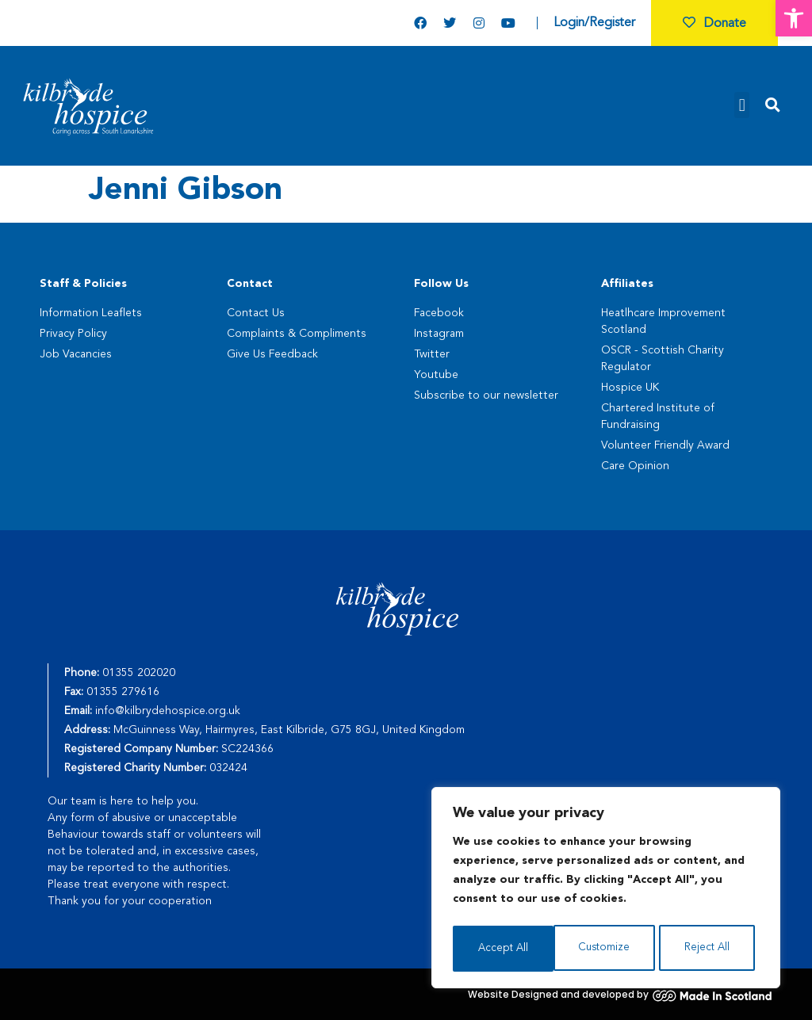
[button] (794, 18)
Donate (714, 23)
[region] (605, 890)
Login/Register (594, 23)
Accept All (709, 948)
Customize (503, 948)
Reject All (606, 948)
